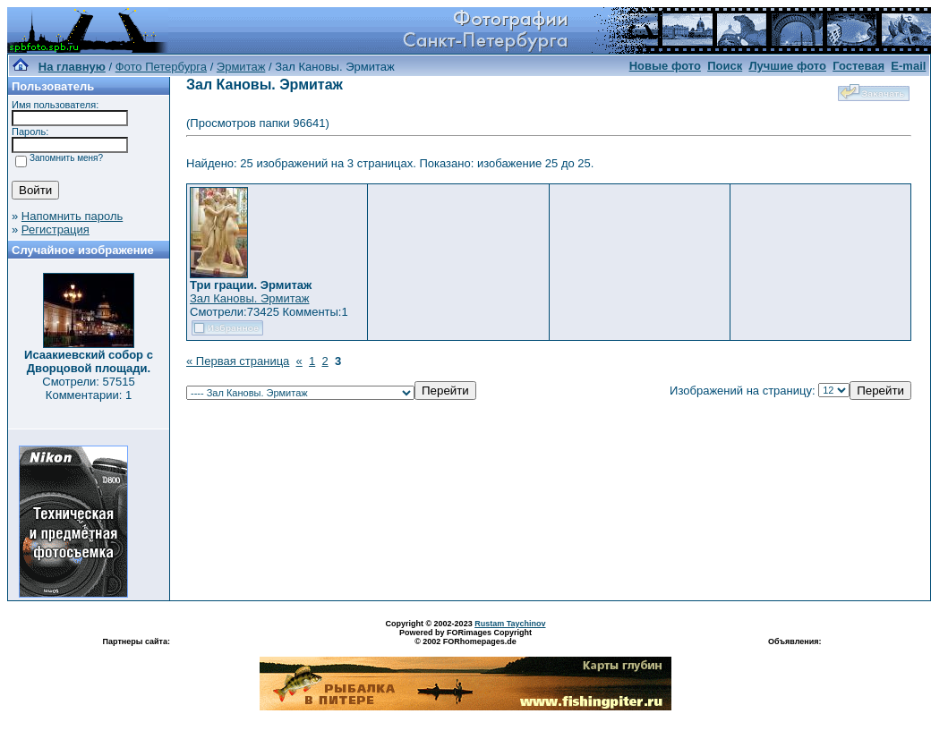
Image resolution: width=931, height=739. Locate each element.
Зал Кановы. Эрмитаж (249, 298)
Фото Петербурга (161, 66)
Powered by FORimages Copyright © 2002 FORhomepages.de (465, 637)
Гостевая (858, 65)
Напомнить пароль (72, 216)
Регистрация (55, 229)
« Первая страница (237, 361)
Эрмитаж (241, 66)
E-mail (908, 65)
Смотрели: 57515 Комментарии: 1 (88, 388)
